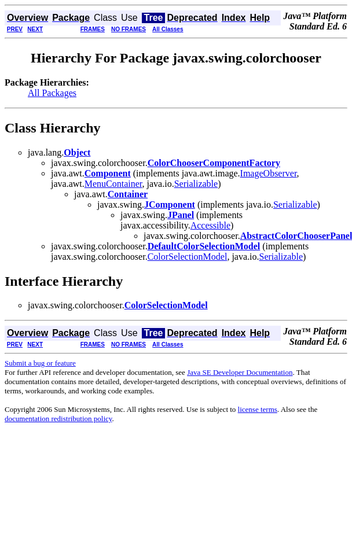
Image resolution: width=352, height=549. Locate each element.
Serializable (196, 184)
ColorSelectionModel (188, 256)
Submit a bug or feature (40, 363)
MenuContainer (113, 184)
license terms (257, 409)
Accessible (210, 225)
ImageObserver (268, 173)
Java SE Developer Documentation (239, 372)
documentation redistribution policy (58, 418)
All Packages (52, 93)
